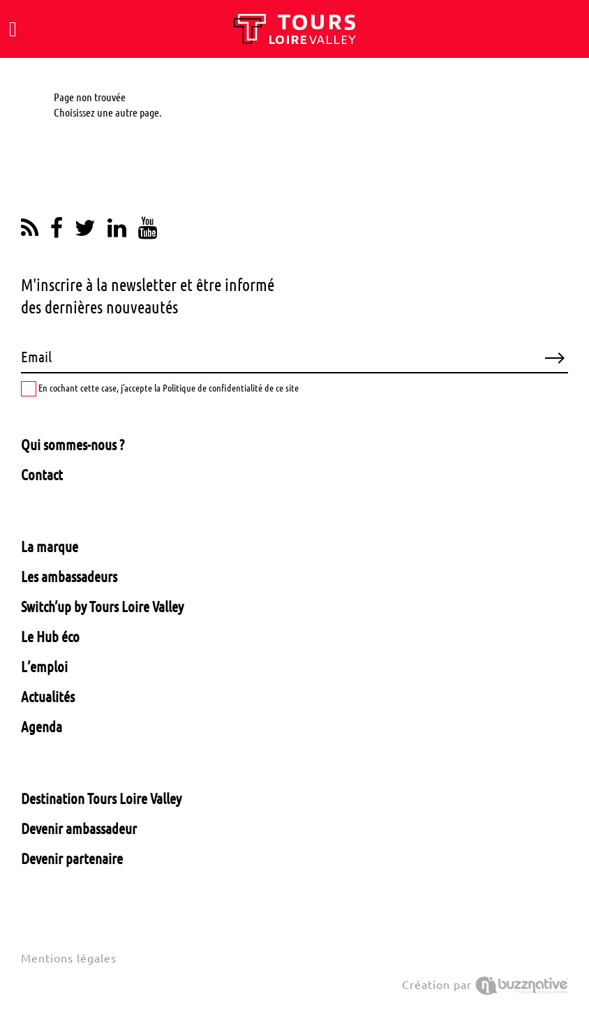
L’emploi (44, 666)
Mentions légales (69, 958)
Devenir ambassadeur (79, 828)
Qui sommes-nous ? (72, 444)
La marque (49, 546)
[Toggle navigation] (13, 29)
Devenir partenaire (72, 858)
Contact (42, 474)
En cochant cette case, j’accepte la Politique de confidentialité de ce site (160, 388)
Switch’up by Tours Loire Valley (102, 606)
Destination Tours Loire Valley (101, 798)
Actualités (48, 696)
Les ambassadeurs (69, 576)
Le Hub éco (50, 636)
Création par (485, 985)
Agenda (41, 726)
